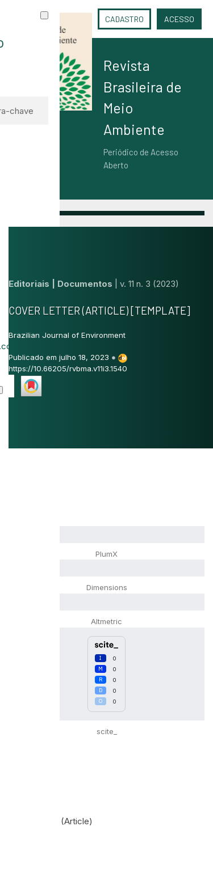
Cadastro (124, 19)
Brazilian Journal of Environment (67, 335)
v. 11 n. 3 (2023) (149, 283)
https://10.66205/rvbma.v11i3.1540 (68, 368)
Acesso (179, 19)
